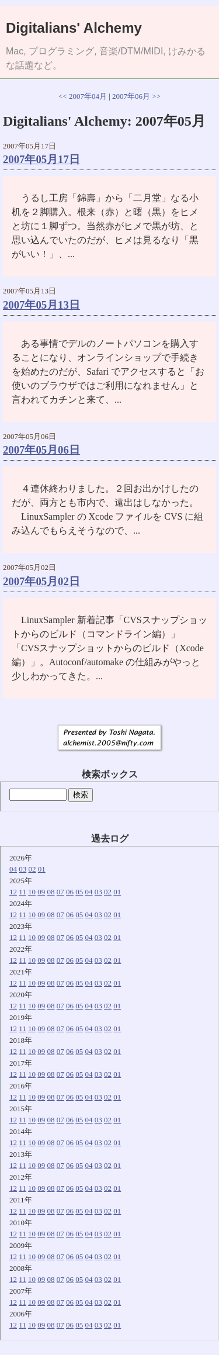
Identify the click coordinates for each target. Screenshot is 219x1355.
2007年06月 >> (136, 96)
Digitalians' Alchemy (74, 28)
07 (60, 891)
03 (22, 869)
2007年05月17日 (41, 159)
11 (22, 891)
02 (32, 869)
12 (13, 891)
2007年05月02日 (41, 581)
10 (32, 891)
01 (42, 869)
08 (51, 891)
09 (41, 891)
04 (13, 869)
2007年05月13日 (41, 305)
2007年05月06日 (41, 450)
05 (79, 891)
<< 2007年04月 (82, 96)
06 (70, 891)
